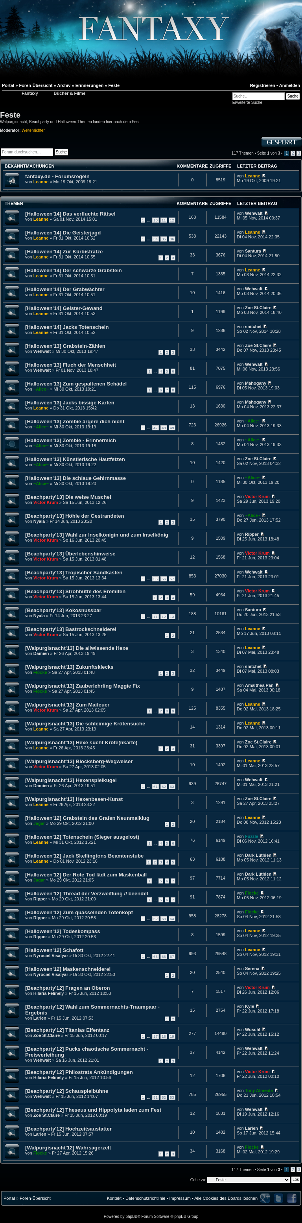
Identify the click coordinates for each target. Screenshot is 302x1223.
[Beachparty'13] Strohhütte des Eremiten (75, 591)
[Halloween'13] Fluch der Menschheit (70, 365)
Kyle (249, 1006)
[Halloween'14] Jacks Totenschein (67, 327)
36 (172, 239)
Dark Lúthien (258, 855)
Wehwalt (253, 213)
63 (172, 786)
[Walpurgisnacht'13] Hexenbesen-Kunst (74, 799)
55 (155, 579)
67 (172, 956)
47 (155, 428)
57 (172, 579)
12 (172, 220)
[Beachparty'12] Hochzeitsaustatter (68, 1129)
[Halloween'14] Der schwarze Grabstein (73, 270)
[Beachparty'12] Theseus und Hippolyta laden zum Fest (93, 1110)
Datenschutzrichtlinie (145, 1198)
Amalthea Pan (259, 685)
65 (155, 956)
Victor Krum (45, 502)
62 (164, 786)
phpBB (131, 1216)
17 (155, 1036)
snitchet (253, 326)
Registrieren (262, 85)
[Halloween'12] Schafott (54, 950)
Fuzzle (251, 836)
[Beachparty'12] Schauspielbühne (66, 1091)
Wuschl (252, 1029)
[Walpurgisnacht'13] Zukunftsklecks (69, 667)
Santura (253, 251)
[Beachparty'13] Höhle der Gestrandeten (74, 516)
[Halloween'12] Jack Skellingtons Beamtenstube (84, 856)
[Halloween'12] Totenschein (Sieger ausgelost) (82, 837)
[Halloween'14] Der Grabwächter (65, 289)
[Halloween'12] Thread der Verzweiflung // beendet (86, 893)
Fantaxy (30, 93)
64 (172, 919)
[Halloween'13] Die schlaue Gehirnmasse (75, 478)
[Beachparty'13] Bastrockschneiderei (70, 629)
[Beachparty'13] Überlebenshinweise (70, 554)
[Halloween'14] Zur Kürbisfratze (64, 252)
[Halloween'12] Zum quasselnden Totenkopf (79, 912)
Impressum (179, 1198)
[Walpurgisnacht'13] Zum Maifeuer (67, 705)
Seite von (268, 153)
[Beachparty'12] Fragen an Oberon (67, 988)
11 (164, 220)
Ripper (252, 534)
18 (164, 1036)
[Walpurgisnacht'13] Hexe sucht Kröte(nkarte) (81, 742)
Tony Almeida (259, 1090)
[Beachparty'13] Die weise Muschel (68, 497)
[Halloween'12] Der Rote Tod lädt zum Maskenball (86, 875)
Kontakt (114, 1198)
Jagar (39, 823)
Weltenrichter (33, 130)
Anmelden (289, 85)
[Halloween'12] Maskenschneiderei (67, 969)
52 (164, 1097)
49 (172, 428)
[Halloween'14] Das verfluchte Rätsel (70, 214)
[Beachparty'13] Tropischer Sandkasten (73, 573)
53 (172, 1097)
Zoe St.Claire (258, 307)
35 (164, 239)
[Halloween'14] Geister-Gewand (64, 308)
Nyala (39, 521)
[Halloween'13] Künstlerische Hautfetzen (75, 459)
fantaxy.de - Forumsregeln (57, 176)
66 (164, 956)
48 (164, 428)
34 (155, 239)
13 (172, 616)
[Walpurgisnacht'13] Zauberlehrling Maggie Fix (82, 686)
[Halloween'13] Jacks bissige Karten (69, 403)
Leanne (41, 181)
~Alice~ (41, 389)
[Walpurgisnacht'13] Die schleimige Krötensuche (85, 724)
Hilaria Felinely (48, 993)
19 (172, 1036)
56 (164, 579)
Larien (39, 1018)
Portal (9, 1198)
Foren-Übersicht (35, 1198)
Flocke (40, 672)
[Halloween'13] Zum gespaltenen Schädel (76, 384)
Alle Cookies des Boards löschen (226, 1198)
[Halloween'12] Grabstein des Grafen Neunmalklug (87, 818)
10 (155, 220)
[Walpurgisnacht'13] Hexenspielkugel (71, 780)
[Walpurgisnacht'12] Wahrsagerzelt (68, 1148)
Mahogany (255, 383)
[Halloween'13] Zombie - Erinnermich (70, 440)
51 (155, 1097)
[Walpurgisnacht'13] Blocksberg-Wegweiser (79, 761)
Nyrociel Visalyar (50, 955)
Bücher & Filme (70, 93)
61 (155, 786)
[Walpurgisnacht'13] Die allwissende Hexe (76, 648)
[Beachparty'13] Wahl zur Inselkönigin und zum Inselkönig (96, 535)
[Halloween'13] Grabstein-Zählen (65, 346)
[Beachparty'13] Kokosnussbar (63, 610)
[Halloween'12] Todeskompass (62, 931)
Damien (41, 653)
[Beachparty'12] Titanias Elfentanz (67, 1030)
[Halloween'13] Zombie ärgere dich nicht (74, 421)
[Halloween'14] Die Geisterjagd (63, 233)
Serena (252, 968)
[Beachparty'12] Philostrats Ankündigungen (79, 1072)
